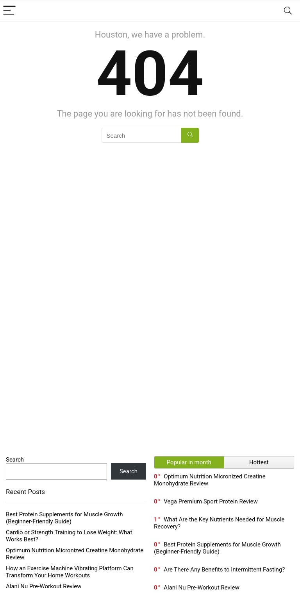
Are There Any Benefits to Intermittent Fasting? (224, 569)
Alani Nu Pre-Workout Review (43, 586)
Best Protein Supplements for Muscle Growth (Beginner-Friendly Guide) (64, 518)
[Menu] (9, 10)
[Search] (288, 10)
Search (15, 459)
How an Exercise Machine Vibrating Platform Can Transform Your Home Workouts (70, 572)
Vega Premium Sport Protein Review (210, 501)
